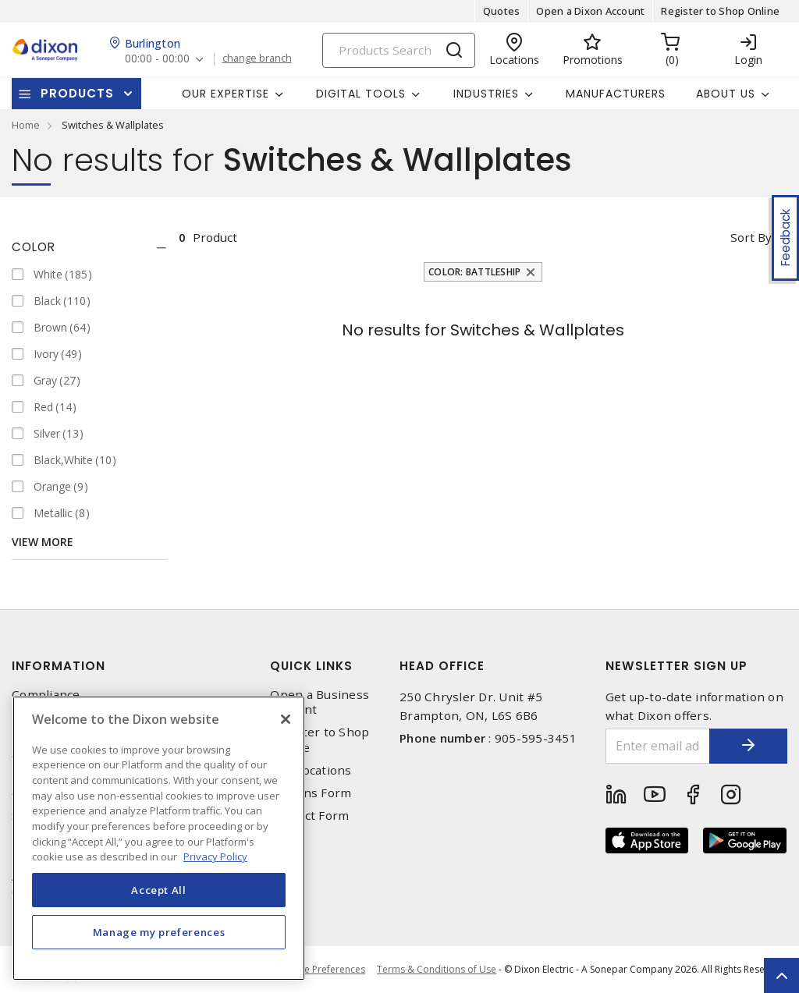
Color (33, 247)
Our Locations (310, 770)
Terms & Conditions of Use (436, 969)
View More (42, 541)
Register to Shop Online (720, 11)
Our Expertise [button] (225, 93)
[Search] (398, 50)
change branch (257, 58)
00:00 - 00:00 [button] (157, 59)
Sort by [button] (751, 237)
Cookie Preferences (322, 969)
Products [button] (77, 93)
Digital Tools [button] (361, 93)
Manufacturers (616, 93)
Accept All (158, 890)
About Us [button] (725, 93)
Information (58, 666)
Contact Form (309, 815)
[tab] (89, 247)
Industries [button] (486, 93)
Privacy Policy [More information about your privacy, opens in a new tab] (215, 856)
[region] (158, 838)
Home (26, 125)
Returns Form (310, 793)
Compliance (46, 694)
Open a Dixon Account (590, 11)
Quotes (501, 11)
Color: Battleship (474, 271)
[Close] (285, 719)
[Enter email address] (658, 746)
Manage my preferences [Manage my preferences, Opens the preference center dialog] (159, 932)
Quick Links (311, 666)
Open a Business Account (319, 702)
